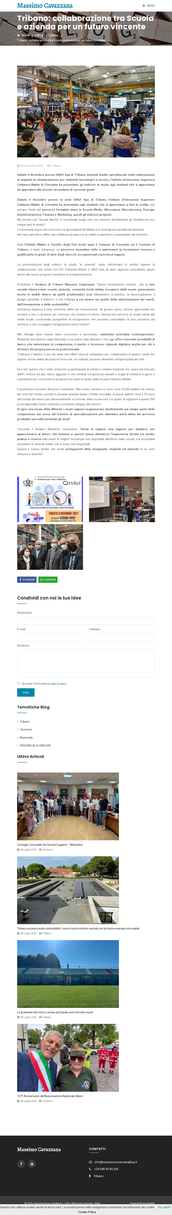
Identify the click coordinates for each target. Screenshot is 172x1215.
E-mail (21, 629)
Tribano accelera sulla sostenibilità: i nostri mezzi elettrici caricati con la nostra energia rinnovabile (78, 928)
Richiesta (23, 645)
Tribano (53, 35)
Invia (26, 692)
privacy (61, 684)
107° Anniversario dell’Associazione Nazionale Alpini (50, 1096)
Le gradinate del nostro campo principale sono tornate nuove (55, 1012)
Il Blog (39, 35)
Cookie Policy (87, 1212)
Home (23, 35)
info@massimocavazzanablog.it (116, 1162)
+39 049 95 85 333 (106, 1169)
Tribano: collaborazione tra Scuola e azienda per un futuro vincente (61, 40)
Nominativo (24, 612)
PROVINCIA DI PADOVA (35, 745)
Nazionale (26, 737)
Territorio (26, 729)
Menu (148, 6)
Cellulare (94, 629)
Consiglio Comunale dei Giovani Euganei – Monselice (50, 844)
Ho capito (164, 1207)
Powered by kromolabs (142, 1203)
